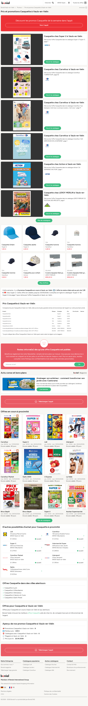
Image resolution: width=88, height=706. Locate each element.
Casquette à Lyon (10, 588)
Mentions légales (6, 691)
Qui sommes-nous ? (7, 664)
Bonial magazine (6, 667)
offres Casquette (34, 613)
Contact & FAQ (71, 664)
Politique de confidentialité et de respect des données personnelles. (49, 359)
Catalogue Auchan (50, 664)
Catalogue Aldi (49, 670)
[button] (44, 49)
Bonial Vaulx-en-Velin (7, 7)
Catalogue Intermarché (52, 667)
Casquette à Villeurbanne (13, 590)
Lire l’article (44, 389)
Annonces (83, 8)
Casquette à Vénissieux (12, 593)
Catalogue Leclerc (28, 667)
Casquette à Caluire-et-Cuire (14, 595)
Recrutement (71, 670)
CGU (2, 694)
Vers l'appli (44, 25)
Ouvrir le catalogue (52, 62)
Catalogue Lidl (27, 664)
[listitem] (11, 238)
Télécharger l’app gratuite (9, 670)
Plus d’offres (44, 283)
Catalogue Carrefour (29, 670)
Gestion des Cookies (50, 694)
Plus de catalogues (44, 220)
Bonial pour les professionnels (76, 667)
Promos (19, 7)
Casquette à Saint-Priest (12, 598)
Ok (79, 364)
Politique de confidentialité (52, 691)
